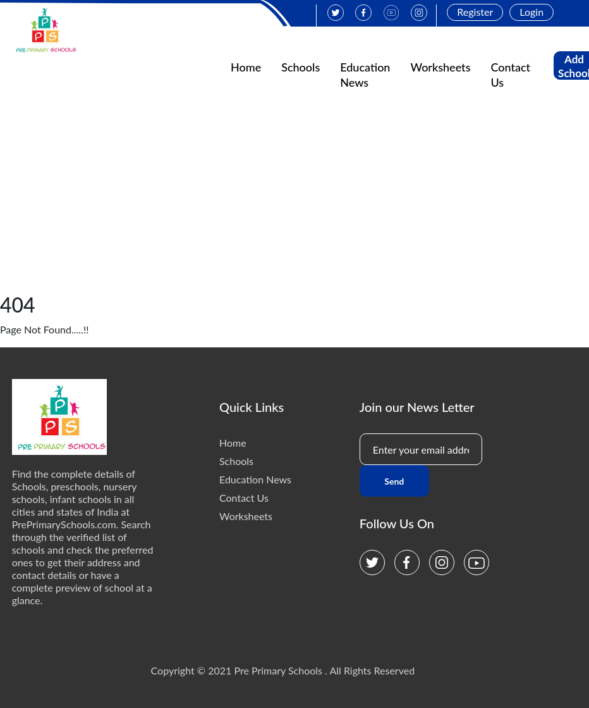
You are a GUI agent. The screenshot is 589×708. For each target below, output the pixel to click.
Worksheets (440, 67)
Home (246, 67)
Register (475, 12)
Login (531, 12)
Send (394, 481)
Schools (300, 67)
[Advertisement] (294, 198)
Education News (255, 479)
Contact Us (244, 498)
